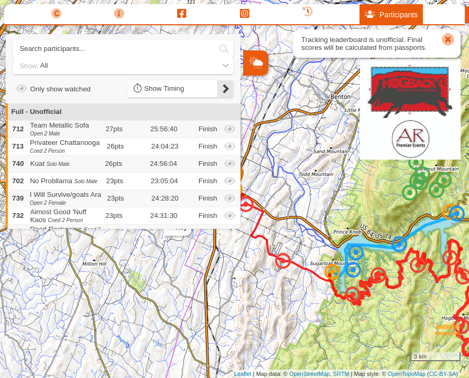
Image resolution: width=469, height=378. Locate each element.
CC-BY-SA (442, 374)
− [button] (252, 141)
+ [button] (252, 124)
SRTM (341, 374)
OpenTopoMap (407, 374)
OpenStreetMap (309, 374)
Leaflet (243, 374)
